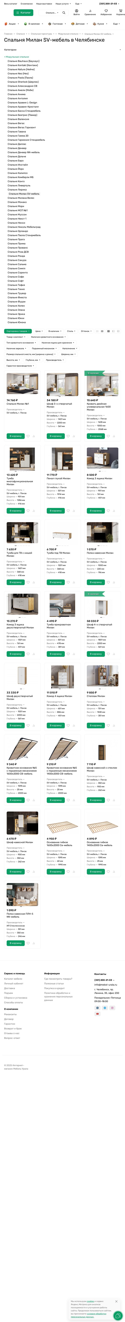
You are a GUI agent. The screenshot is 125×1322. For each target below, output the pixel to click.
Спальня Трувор (17, 293)
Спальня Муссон (17, 214)
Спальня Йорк (16, 168)
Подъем (8, 993)
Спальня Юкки (16, 318)
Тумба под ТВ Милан (58, 552)
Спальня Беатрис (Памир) (22, 115)
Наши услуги (62, 4)
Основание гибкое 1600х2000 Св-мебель (59, 844)
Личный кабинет (13, 983)
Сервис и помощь (14, 973)
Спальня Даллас (17, 144)
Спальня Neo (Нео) (18, 73)
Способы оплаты (13, 1002)
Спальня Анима (16, 94)
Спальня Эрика (16, 314)
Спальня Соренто (18, 272)
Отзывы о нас (11, 1033)
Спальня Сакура (17, 260)
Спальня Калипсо (18, 173)
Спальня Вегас (16, 123)
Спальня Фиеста (17, 297)
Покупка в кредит (54, 988)
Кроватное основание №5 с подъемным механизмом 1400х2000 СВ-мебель (62, 770)
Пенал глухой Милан (58, 478)
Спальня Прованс (18, 247)
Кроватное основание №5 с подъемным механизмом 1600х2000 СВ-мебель (22, 770)
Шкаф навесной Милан (20, 842)
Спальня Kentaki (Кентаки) (23, 65)
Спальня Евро (16, 160)
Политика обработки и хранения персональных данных (58, 997)
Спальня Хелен (16, 305)
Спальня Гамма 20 (18, 135)
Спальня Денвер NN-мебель (24, 152)
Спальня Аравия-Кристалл (23, 106)
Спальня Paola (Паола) (20, 77)
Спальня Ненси (16, 222)
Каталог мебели (13, 978)
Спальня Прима (16, 243)
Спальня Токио (16, 289)
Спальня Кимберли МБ (20, 177)
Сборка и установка (15, 997)
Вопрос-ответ (12, 1038)
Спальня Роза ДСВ (18, 251)
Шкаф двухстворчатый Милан (20, 697)
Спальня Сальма (17, 264)
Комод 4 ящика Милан (59, 696)
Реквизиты (10, 1014)
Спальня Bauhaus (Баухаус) (23, 61)
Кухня (98, 24)
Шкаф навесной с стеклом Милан (102, 769)
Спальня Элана (16, 309)
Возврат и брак (13, 1028)
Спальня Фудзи (16, 301)
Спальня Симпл (16, 268)
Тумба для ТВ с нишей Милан (19, 554)
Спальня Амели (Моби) (20, 90)
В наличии (32, 24)
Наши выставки (44, 4)
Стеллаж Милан (96, 696)
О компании (27, 4)
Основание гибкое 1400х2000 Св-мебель (99, 844)
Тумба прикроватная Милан (59, 626)
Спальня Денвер (17, 148)
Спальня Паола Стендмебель (24, 235)
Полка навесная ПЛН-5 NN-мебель (20, 915)
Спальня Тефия (16, 285)
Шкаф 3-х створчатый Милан (59, 405)
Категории (10, 49)
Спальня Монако (17, 202)
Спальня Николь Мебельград (24, 227)
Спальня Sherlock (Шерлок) (23, 81)
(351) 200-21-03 (108, 3)
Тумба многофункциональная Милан (20, 481)
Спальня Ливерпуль (19, 185)
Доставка (9, 988)
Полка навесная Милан (100, 552)
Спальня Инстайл (18, 164)
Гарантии (9, 1023)
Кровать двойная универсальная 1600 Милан (99, 406)
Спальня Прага (16, 239)
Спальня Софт (16, 280)
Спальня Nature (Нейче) (21, 69)
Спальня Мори (16, 206)
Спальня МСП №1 (18, 210)
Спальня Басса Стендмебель (24, 110)
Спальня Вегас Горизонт (22, 127)
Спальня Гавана (17, 131)
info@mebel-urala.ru (105, 984)
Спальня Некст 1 (17, 218)
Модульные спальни (17, 56)
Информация (52, 973)
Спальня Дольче (17, 156)
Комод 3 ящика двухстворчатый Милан (20, 626)
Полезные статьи (54, 983)
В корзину (16, 436)
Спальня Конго (16, 181)
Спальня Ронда (16, 256)
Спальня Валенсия (18, 119)
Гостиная (55, 24)
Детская (77, 24)
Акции (10, 24)
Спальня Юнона (17, 322)
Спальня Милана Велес (21, 198)
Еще (77, 4)
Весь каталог (10, 4)
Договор (9, 1019)
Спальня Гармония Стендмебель (26, 139)
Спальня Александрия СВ (22, 86)
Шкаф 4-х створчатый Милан (99, 626)
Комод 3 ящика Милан (99, 478)
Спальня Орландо (18, 231)
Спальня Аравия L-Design (22, 102)
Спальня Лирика (17, 189)
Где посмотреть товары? (58, 978)
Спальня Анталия (18, 98)
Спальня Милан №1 (18, 403)
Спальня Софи (16, 276)
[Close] (116, 1301)
